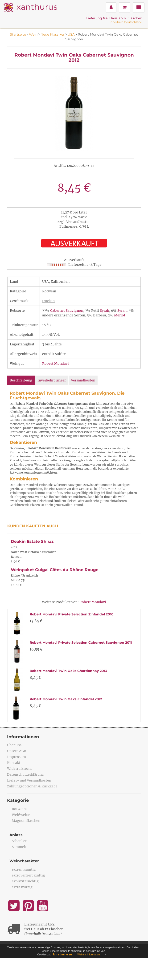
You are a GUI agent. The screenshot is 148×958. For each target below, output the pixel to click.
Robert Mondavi (55, 363)
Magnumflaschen (26, 821)
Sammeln (19, 847)
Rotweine (20, 809)
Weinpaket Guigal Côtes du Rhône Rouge (55, 569)
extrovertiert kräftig (28, 875)
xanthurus (36, 7)
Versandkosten (83, 380)
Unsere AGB (16, 751)
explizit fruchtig (25, 881)
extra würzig (22, 887)
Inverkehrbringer (51, 380)
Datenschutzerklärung (25, 774)
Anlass (16, 835)
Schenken (19, 841)
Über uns (14, 745)
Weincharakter (24, 861)
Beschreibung (21, 380)
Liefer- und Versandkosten (29, 780)
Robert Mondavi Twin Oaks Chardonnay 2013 (68, 671)
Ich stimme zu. (63, 954)
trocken (48, 301)
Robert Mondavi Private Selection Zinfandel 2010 (72, 614)
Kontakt (13, 763)
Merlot (119, 315)
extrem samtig (24, 869)
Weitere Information (88, 954)
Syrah (104, 310)
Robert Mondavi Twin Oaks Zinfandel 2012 (66, 699)
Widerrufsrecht (19, 768)
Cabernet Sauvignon (66, 310)
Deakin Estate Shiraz (32, 541)
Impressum (16, 757)
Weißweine (21, 815)
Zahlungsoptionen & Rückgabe (32, 786)
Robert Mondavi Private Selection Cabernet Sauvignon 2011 (81, 642)
